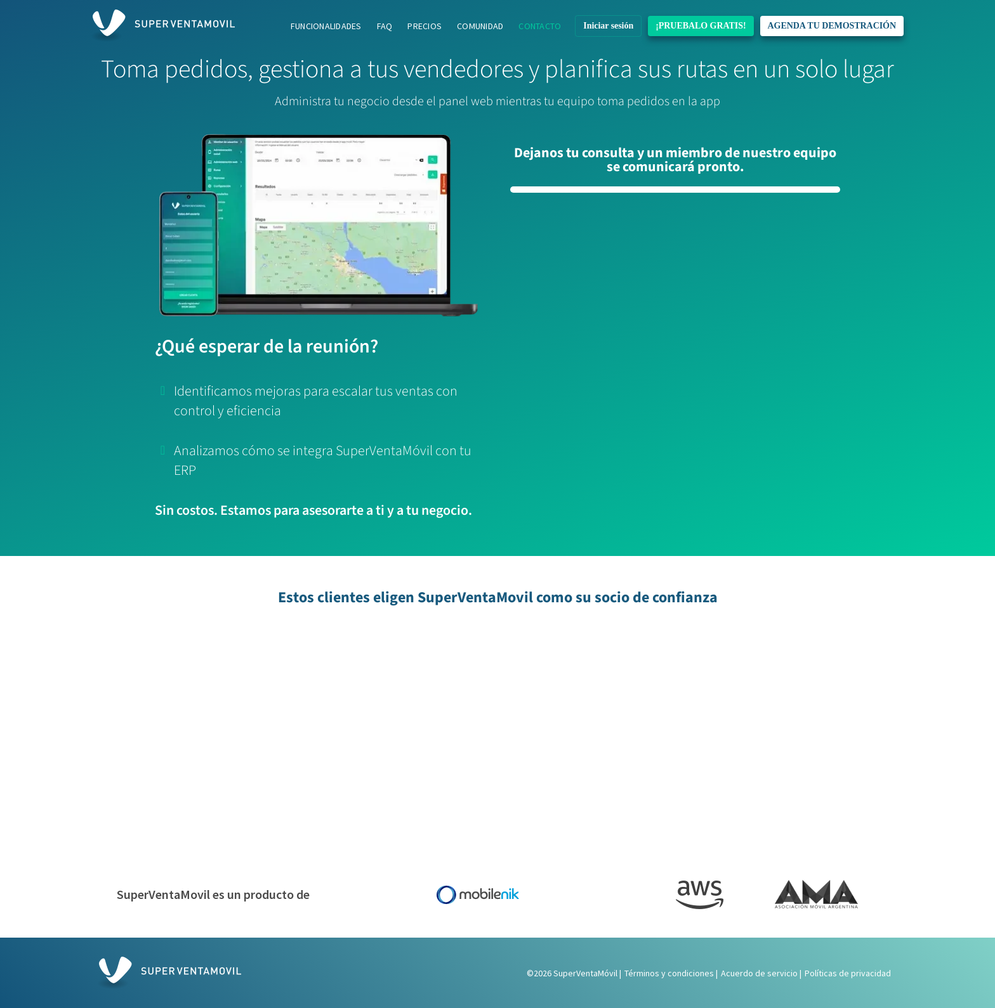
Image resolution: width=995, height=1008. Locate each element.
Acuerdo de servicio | (761, 973)
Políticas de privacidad (848, 973)
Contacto (539, 26)
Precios (424, 26)
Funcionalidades (326, 26)
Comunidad (480, 26)
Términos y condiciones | (671, 973)
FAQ (385, 26)
